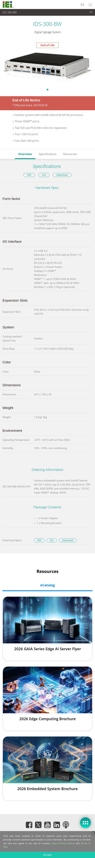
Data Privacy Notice (63, 843)
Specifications (47, 154)
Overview (25, 154)
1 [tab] (47, 89)
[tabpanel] (47, 67)
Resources (70, 154)
